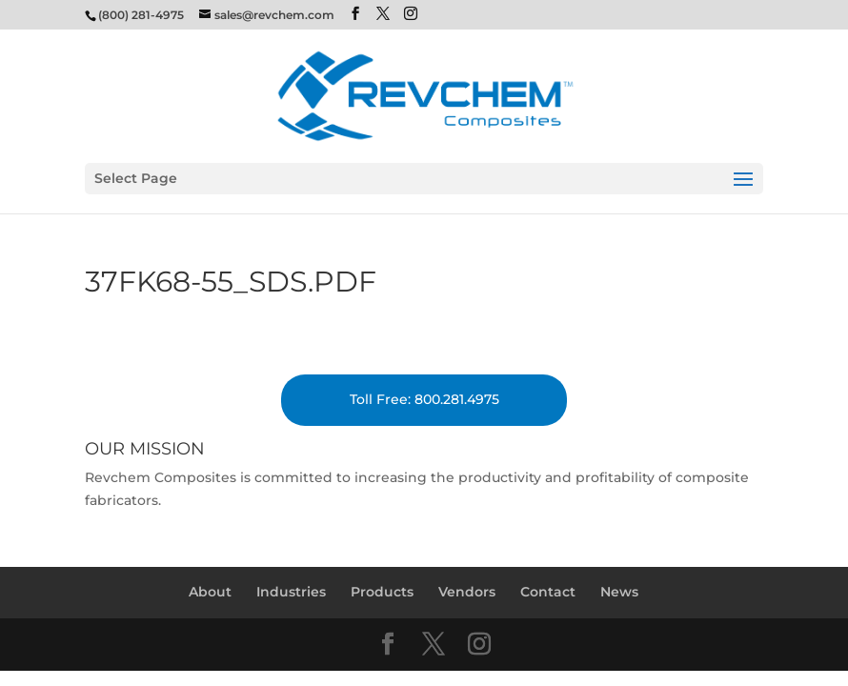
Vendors (466, 591)
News (619, 591)
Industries (291, 591)
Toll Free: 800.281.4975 (424, 399)
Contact (547, 591)
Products (382, 591)
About (210, 591)
